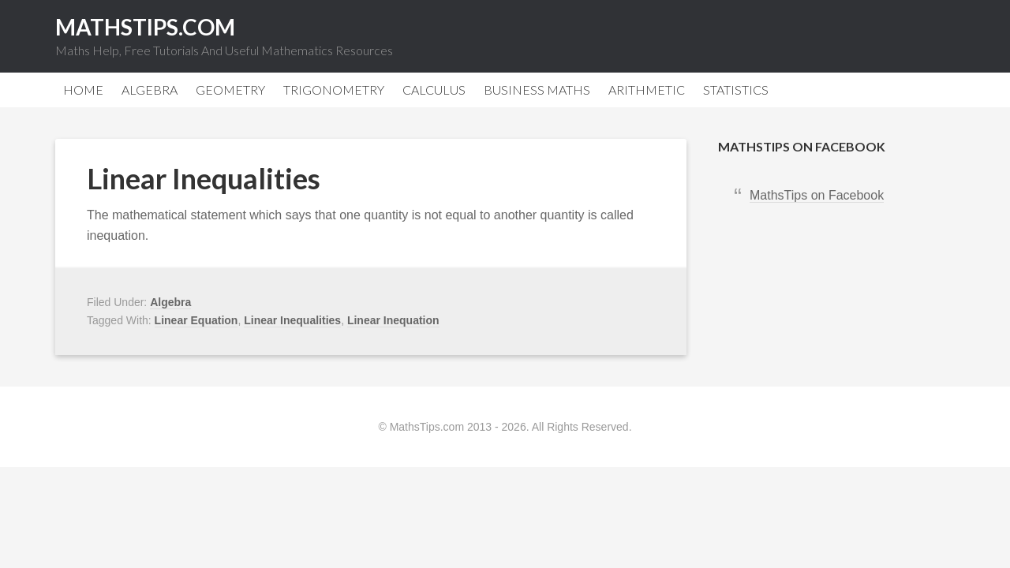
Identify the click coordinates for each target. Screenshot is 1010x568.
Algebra (170, 302)
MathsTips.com (145, 26)
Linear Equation (196, 320)
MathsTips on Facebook (801, 146)
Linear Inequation (393, 320)
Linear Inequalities (203, 178)
